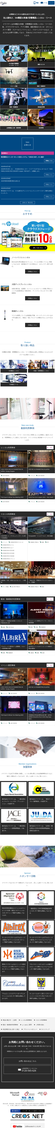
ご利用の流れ (40, 1025)
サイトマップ (45, 1029)
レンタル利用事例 (26, 1020)
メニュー (51, 3)
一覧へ (51, 447)
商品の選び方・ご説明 (10, 1020)
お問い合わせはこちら (27, 1061)
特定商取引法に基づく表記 (11, 1029)
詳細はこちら (49, 160)
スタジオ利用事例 (41, 1020)
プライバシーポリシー (30, 1029)
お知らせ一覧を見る (27, 202)
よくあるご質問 (27, 1025)
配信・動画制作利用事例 (10, 1025)
